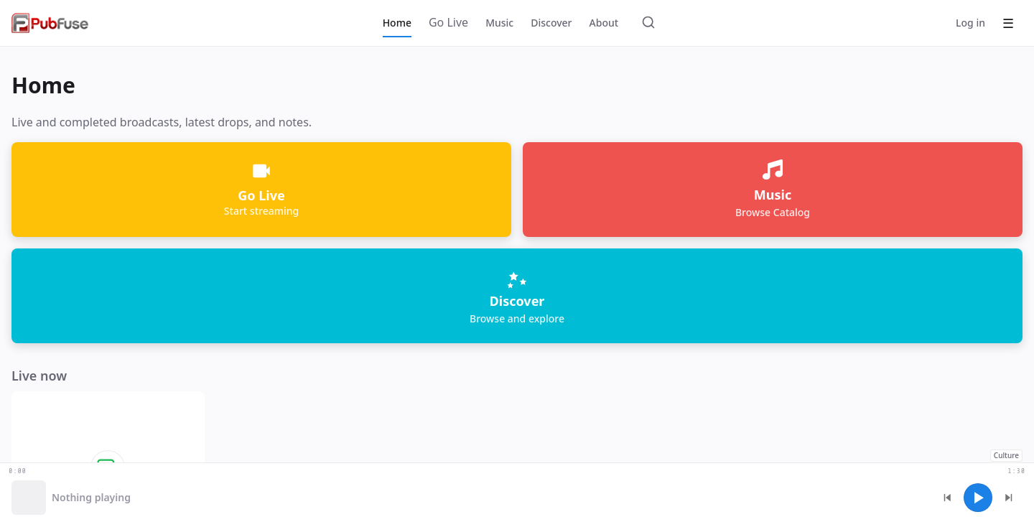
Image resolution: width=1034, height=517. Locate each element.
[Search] (648, 23)
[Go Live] (448, 23)
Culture (1006, 455)
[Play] (978, 497)
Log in (970, 22)
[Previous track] (947, 497)
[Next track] (1008, 497)
